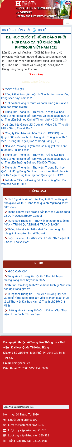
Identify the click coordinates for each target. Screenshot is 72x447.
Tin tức (42, 30)
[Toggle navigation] (67, 22)
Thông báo (37, 190)
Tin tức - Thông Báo (16, 30)
